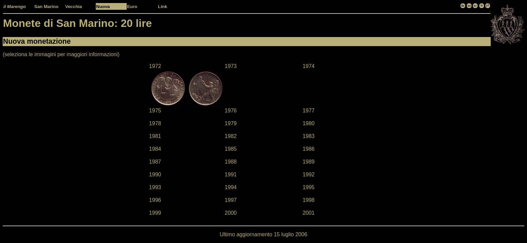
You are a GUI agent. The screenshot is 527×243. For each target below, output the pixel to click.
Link (162, 6)
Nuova (103, 6)
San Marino (46, 6)
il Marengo (14, 6)
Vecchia (73, 6)
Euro (132, 6)
